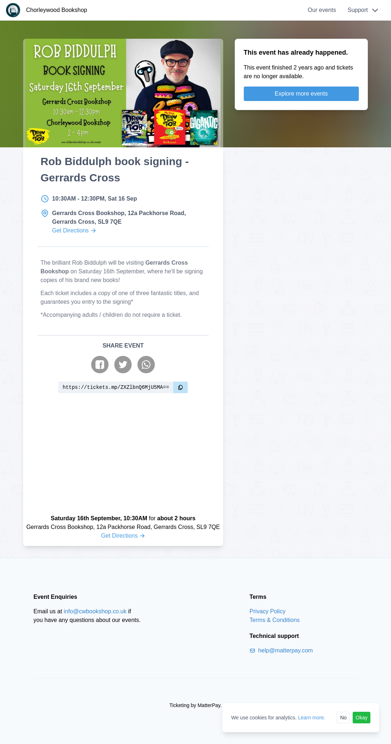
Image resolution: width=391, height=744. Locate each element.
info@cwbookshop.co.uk (95, 611)
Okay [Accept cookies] (361, 717)
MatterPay (208, 705)
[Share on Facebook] (100, 364)
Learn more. (311, 717)
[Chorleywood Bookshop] (46, 10)
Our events (322, 10)
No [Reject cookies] (343, 717)
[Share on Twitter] (123, 364)
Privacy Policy (268, 611)
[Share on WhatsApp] (146, 364)
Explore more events (301, 94)
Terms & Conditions (275, 620)
